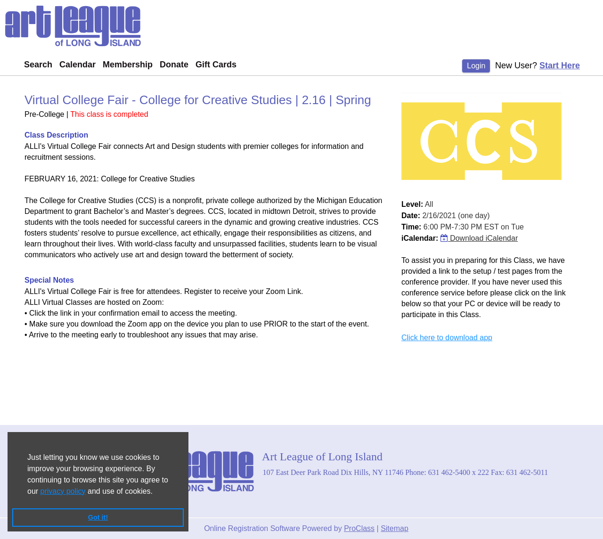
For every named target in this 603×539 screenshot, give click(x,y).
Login (476, 66)
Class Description (56, 135)
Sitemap (394, 528)
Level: (412, 204)
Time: (411, 227)
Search (38, 64)
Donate (174, 64)
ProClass (359, 528)
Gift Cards (216, 64)
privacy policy (63, 491)
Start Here (559, 65)
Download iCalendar (479, 238)
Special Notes (49, 280)
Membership (128, 64)
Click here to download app (446, 338)
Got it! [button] (98, 517)
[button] (156, 491)
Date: (410, 216)
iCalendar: (419, 238)
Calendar (77, 64)
